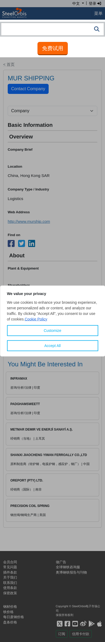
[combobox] (52, 29)
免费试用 (52, 48)
